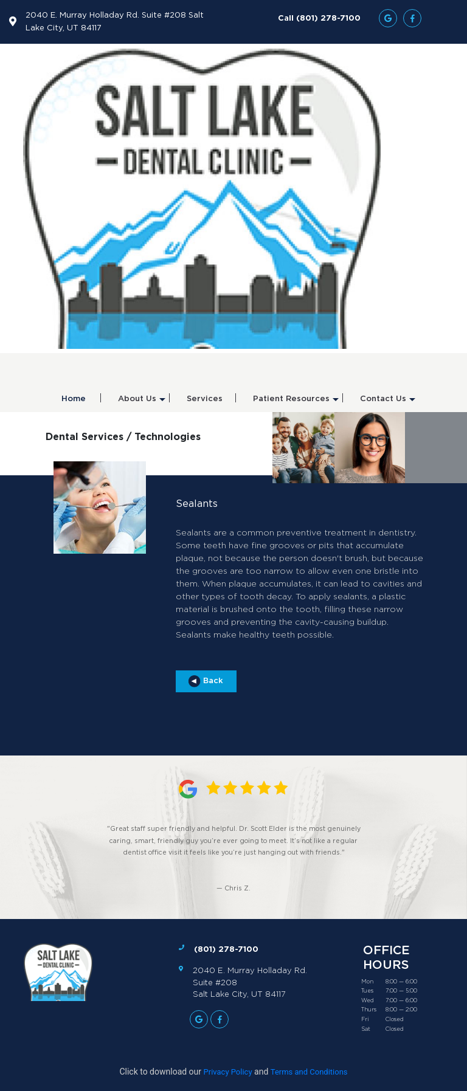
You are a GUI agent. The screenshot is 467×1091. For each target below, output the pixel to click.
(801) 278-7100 (226, 949)
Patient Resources (296, 403)
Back (206, 681)
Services (205, 399)
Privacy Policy (228, 1071)
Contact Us (387, 403)
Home (73, 399)
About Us (141, 403)
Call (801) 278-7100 (319, 17)
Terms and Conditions (309, 1071)
